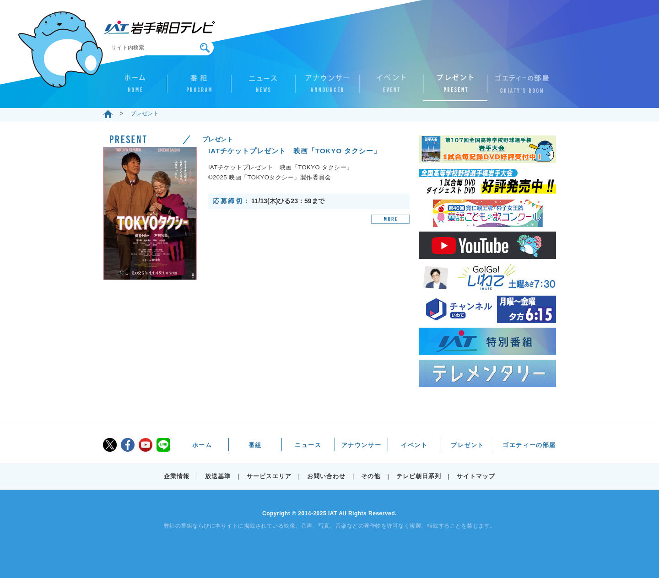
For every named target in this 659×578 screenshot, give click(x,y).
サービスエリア (269, 476)
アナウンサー (327, 87)
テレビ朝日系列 (418, 476)
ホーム (135, 87)
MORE (390, 219)
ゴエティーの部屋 (519, 87)
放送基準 (218, 476)
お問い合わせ (326, 476)
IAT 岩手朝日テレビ (159, 27)
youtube (145, 445)
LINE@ (163, 445)
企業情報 (176, 476)
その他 (370, 476)
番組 (199, 87)
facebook (128, 445)
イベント (391, 87)
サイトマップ (476, 476)
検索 (205, 48)
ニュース (263, 87)
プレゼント (455, 87)
